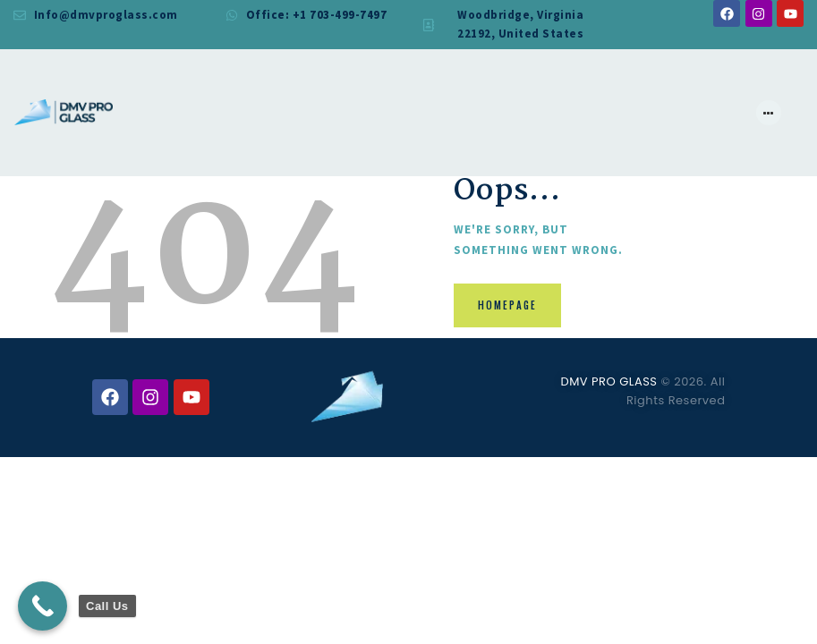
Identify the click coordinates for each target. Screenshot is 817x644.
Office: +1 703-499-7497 (316, 14)
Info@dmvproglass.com (106, 14)
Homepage (509, 306)
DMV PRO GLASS (608, 381)
